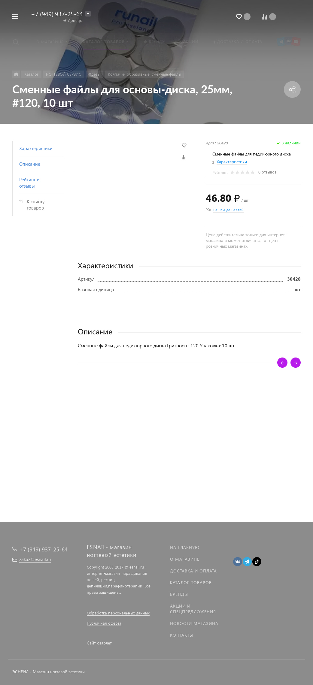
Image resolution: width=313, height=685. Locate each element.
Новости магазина (194, 623)
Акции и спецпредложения (193, 608)
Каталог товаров (191, 582)
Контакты (181, 635)
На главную (184, 547)
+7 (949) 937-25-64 (57, 13)
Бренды (179, 594)
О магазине (184, 559)
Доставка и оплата (193, 571)
